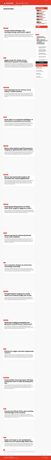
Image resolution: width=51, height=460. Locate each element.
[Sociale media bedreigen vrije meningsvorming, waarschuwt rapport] (19, 20)
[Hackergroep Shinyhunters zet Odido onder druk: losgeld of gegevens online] (19, 196)
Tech (25, 3)
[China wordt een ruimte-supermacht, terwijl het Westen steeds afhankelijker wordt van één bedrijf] (37, 50)
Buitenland (6, 204)
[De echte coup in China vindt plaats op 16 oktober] (37, 59)
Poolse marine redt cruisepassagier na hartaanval (42, 20)
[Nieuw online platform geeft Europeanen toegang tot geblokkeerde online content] (19, 138)
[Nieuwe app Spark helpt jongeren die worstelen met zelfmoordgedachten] (19, 166)
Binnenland (6, 174)
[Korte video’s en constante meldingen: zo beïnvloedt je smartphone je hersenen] (19, 109)
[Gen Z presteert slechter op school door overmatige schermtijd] (19, 254)
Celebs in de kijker (6, 5)
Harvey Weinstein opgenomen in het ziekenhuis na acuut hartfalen (41, 11)
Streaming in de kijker (12, 5)
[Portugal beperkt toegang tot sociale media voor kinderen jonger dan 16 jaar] (19, 283)
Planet (22, 3)
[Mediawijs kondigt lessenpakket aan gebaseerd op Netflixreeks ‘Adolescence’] (19, 312)
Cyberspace (6, 28)
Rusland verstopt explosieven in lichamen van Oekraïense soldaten (41, 14)
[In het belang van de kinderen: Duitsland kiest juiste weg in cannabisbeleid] (37, 53)
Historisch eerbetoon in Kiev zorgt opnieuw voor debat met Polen (41, 17)
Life (27, 3)
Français (47, 0)
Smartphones (6, 87)
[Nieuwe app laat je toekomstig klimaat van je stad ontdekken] (19, 225)
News (17, 3)
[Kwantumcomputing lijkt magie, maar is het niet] (37, 56)
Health (5, 117)
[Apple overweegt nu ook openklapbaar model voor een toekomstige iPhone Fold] (19, 429)
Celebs (40, 10)
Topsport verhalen (19, 5)
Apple (5, 408)
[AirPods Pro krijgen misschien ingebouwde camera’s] (19, 340)
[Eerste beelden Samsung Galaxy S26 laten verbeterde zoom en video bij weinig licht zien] (19, 369)
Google (37, 34)
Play (20, 3)
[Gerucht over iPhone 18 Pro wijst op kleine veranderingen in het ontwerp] (19, 400)
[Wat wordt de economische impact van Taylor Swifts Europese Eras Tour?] (37, 47)
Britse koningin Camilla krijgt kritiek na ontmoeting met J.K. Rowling (42, 23)
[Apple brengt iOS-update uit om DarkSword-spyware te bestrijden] (19, 49)
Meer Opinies (43, 62)
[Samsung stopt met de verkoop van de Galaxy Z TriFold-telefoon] (19, 79)
